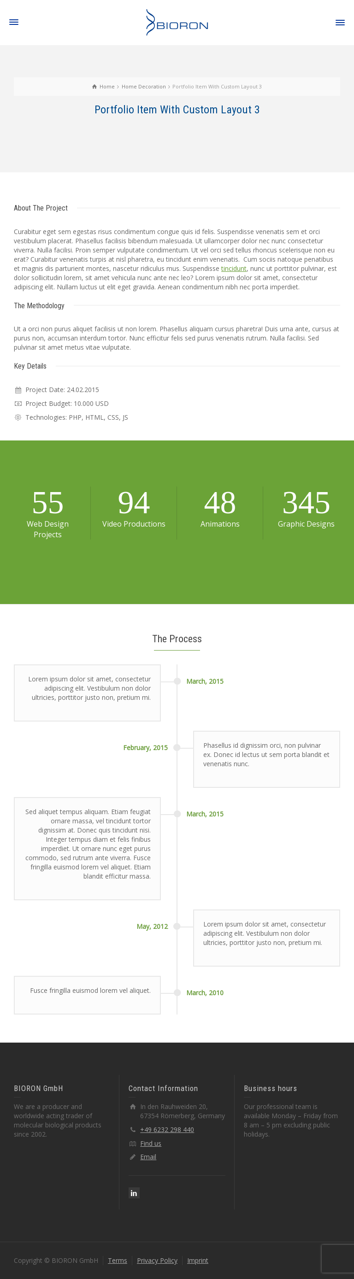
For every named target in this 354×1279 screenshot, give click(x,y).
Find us (150, 1143)
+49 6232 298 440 (167, 1129)
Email (148, 1156)
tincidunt (234, 268)
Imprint (197, 1260)
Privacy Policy (157, 1260)
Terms (117, 1260)
